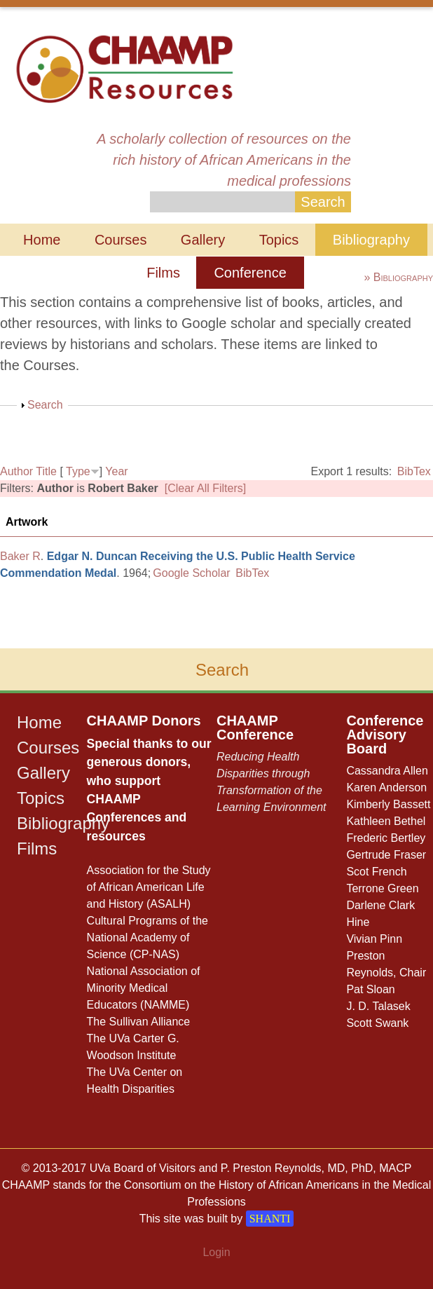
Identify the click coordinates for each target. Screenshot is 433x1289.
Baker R (20, 556)
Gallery (203, 239)
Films (163, 272)
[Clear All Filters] (205, 488)
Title (46, 471)
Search (45, 405)
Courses (120, 239)
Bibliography (371, 239)
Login (216, 1252)
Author (16, 471)
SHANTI (270, 1219)
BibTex (414, 471)
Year (116, 471)
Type (78, 471)
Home (41, 239)
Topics (279, 239)
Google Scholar (191, 573)
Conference (250, 272)
